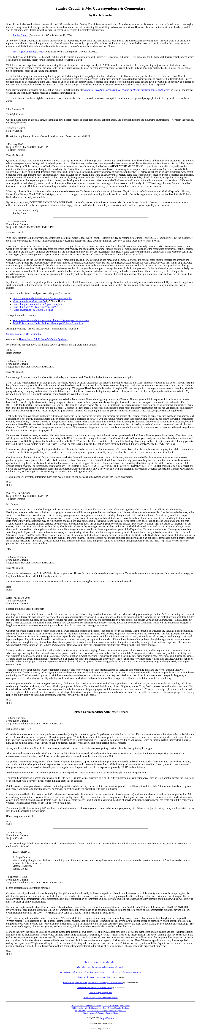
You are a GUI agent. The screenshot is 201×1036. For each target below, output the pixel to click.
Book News (125, 1005)
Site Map (86, 1005)
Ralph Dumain (107, 1018)
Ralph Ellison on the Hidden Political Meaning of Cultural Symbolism (48, 323)
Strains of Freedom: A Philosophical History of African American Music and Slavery (127, 90)
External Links (112, 1013)
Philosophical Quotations (115, 1010)
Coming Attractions (111, 1005)
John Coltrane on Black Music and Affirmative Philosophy (42, 298)
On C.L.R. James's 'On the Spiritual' (24, 334)
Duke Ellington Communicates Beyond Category (37, 304)
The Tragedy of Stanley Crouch (28, 51)
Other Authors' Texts (95, 1010)
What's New (96, 1005)
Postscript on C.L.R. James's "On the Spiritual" (44, 339)
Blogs (85, 1013)
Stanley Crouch (20, 35)
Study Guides (108, 1008)
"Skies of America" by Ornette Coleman (33, 309)
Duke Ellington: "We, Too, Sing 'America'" (34, 307)
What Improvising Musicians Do (29, 301)
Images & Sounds (97, 1013)
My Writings (80, 1010)
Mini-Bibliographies (93, 1008)
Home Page (76, 1005)
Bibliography (77, 1008)
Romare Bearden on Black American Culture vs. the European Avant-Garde (51, 320)
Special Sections (122, 1008)
